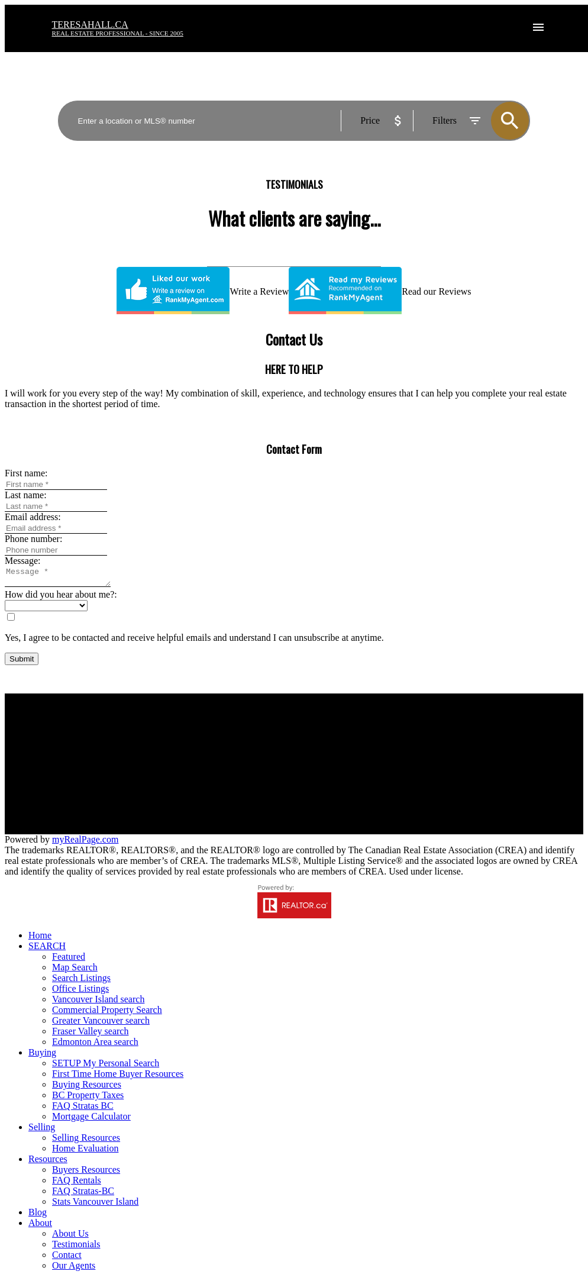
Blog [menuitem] (37, 1216)
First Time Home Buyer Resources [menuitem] (117, 1077)
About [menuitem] (40, 1226)
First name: (26, 473)
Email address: (33, 517)
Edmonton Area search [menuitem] (95, 1045)
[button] (508, 832)
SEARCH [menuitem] (47, 949)
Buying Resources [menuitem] (86, 1088)
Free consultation (336, 761)
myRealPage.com (85, 843)
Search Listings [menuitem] (81, 981)
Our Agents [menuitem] (73, 1269)
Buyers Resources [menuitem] (86, 1173)
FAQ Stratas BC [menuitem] (83, 1109)
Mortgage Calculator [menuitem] (91, 1120)
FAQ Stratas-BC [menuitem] (83, 1194)
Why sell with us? (337, 740)
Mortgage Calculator (193, 751)
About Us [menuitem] (70, 1237)
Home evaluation (336, 751)
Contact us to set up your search (214, 772)
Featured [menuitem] (68, 960)
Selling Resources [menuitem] (86, 1141)
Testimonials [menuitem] (76, 1248)
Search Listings (183, 761)
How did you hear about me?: (61, 598)
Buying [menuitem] (42, 1056)
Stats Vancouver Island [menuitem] (95, 1205)
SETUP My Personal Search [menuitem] (105, 1067)
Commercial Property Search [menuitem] (107, 1013)
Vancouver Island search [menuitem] (98, 1003)
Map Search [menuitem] (75, 971)
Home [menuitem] (39, 939)
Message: (22, 561)
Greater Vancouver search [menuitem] (101, 1024)
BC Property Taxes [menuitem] (88, 1098)
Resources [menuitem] (47, 1162)
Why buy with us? (189, 740)
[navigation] (294, 1104)
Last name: (26, 495)
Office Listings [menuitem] (80, 992)
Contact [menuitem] (67, 1258)
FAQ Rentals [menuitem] (76, 1184)
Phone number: (33, 539)
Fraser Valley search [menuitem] (90, 1035)
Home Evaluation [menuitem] (85, 1152)
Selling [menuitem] (41, 1130)
